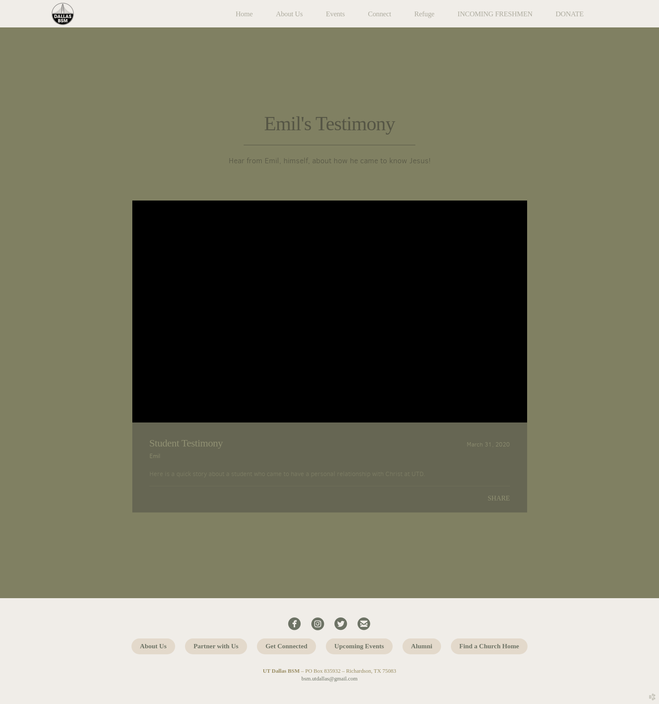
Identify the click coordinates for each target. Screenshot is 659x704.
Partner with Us (216, 646)
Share (499, 498)
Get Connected (286, 646)
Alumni (421, 646)
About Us (153, 646)
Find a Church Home (489, 646)
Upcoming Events (359, 646)
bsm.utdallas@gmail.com (329, 679)
